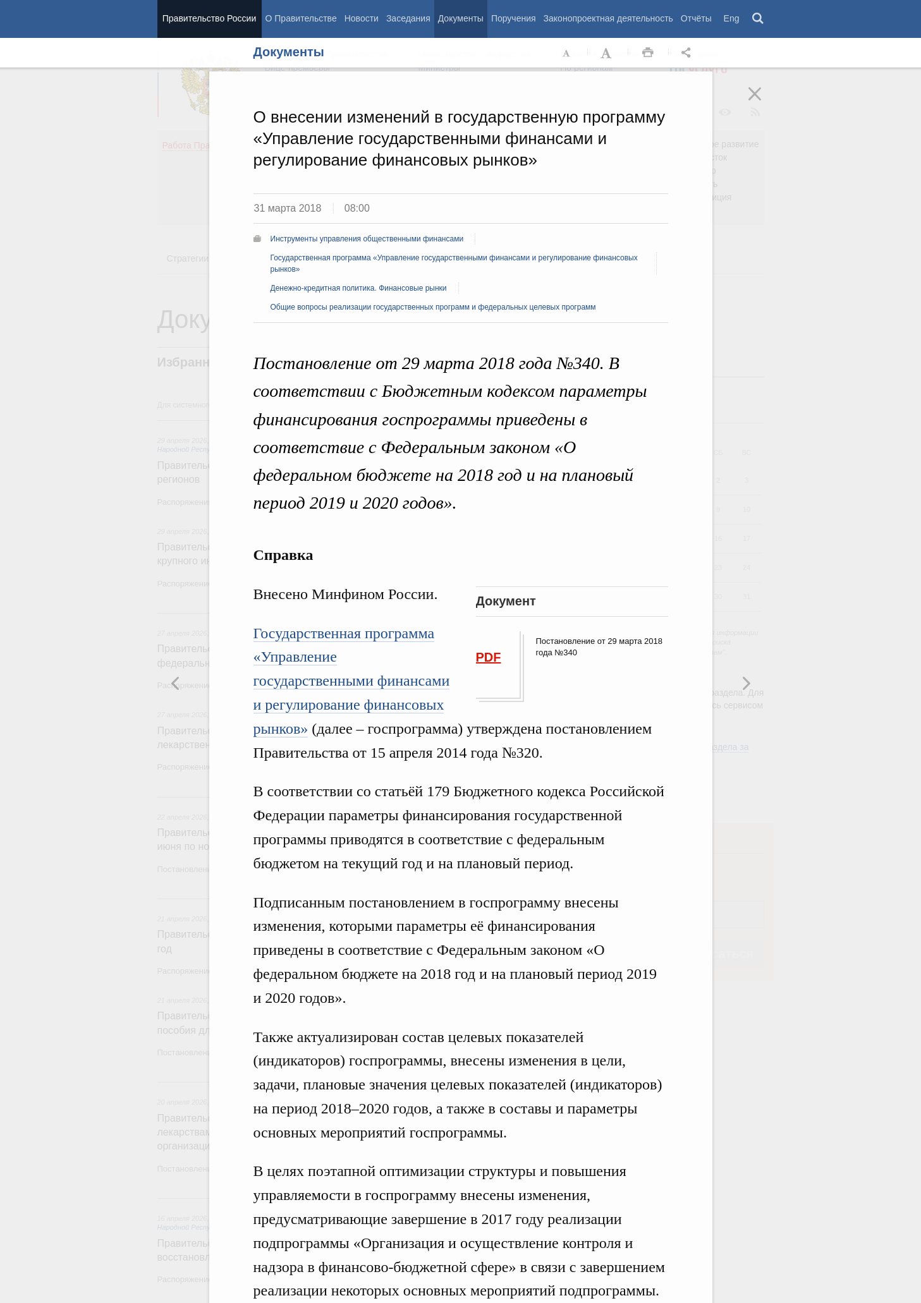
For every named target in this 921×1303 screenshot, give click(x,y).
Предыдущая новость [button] (746, 683)
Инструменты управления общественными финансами (367, 238)
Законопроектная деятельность (608, 18)
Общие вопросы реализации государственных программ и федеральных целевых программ (433, 307)
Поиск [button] (758, 19)
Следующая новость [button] (176, 683)
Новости (362, 18)
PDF (488, 657)
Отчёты (696, 18)
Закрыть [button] (763, 102)
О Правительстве (301, 18)
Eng (732, 18)
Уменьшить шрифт (567, 53)
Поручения (513, 18)
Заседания (408, 18)
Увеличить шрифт (607, 53)
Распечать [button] (648, 53)
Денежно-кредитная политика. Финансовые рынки (359, 288)
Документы (461, 18)
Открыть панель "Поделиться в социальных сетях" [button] (688, 53)
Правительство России (209, 18)
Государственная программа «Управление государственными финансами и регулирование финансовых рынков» (351, 681)
